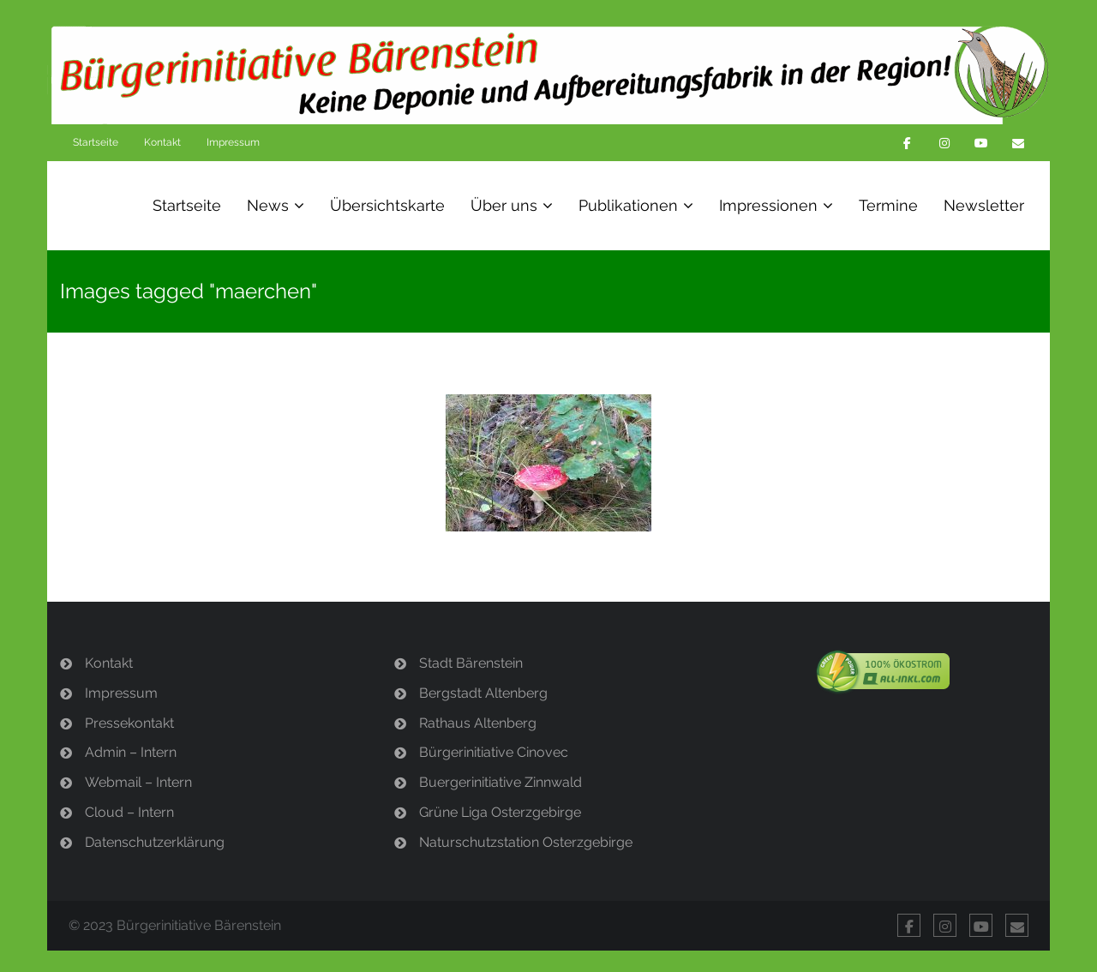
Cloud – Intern (129, 812)
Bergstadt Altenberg (483, 693)
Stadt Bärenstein (471, 663)
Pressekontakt (129, 723)
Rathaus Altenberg (478, 723)
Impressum (233, 142)
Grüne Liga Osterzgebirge (500, 812)
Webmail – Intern (138, 782)
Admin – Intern (131, 752)
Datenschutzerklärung (155, 842)
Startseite (95, 142)
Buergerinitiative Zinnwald (500, 782)
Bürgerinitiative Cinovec (493, 752)
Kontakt (162, 142)
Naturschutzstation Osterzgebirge (525, 842)
